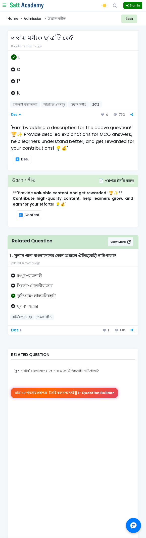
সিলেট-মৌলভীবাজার (35, 286)
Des (15, 114)
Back (129, 19)
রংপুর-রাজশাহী (29, 276)
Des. (24, 159)
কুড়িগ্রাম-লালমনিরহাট (36, 296)
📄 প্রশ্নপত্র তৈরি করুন (116, 181)
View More (118, 242)
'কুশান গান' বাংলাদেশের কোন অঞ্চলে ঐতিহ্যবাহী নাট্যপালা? (56, 370)
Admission (33, 18)
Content (31, 214)
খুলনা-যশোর (27, 306)
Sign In (133, 5)
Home (13, 18)
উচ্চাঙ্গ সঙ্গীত (23, 180)
